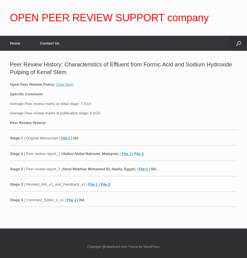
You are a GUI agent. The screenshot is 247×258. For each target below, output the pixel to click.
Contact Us (50, 43)
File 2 (138, 154)
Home (15, 43)
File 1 (65, 138)
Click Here (64, 84)
